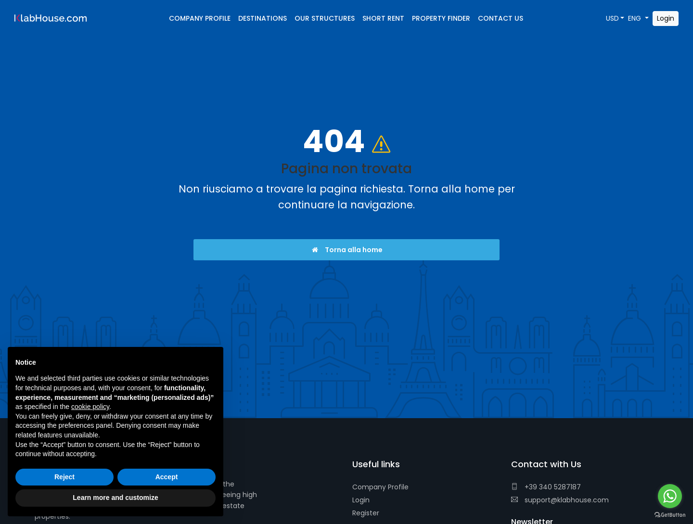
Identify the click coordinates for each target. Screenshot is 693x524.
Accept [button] (166, 477)
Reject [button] (64, 477)
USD (612, 18)
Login (361, 500)
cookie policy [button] (90, 406)
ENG (635, 18)
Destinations (262, 18)
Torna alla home (346, 250)
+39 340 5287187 (546, 487)
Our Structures (325, 18)
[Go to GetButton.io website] (669, 514)
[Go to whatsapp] (670, 496)
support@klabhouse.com (560, 500)
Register (365, 513)
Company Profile (380, 487)
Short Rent (383, 18)
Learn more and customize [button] (115, 497)
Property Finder (441, 18)
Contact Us (500, 18)
